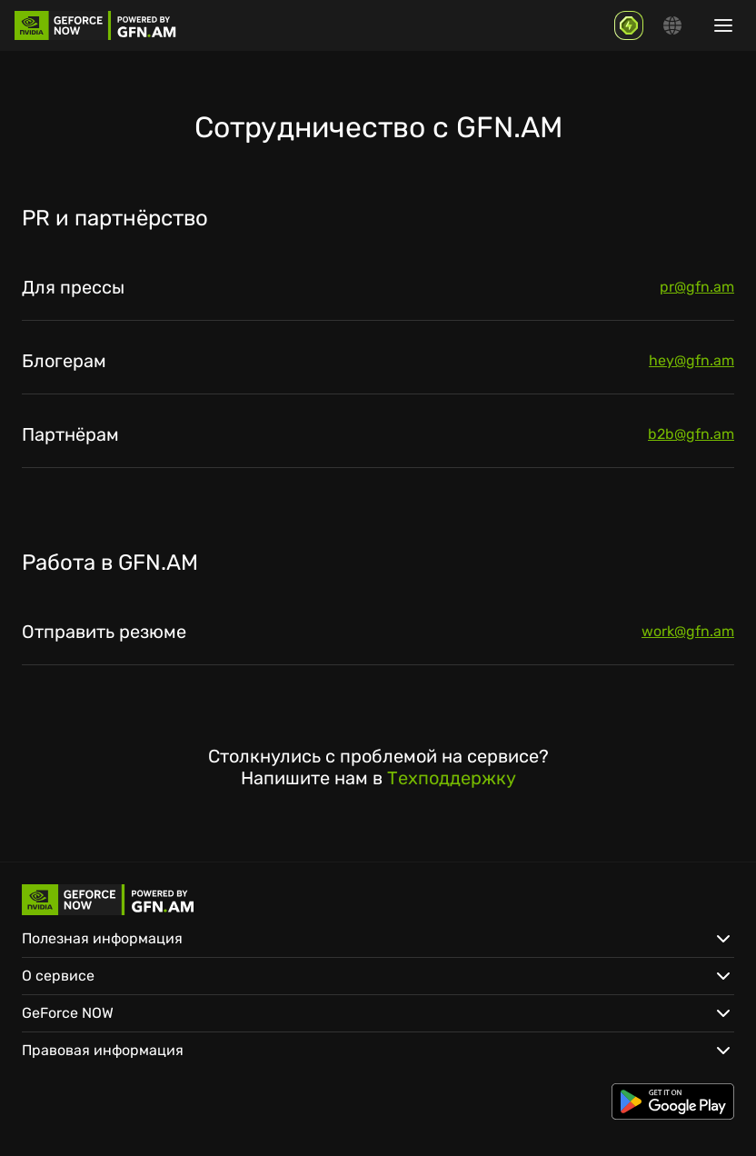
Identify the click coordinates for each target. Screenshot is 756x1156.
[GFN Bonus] (628, 25)
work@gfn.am (688, 631)
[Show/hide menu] (723, 25)
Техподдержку (451, 778)
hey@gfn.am (691, 360)
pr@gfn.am (697, 286)
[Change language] (672, 25)
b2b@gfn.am (691, 434)
